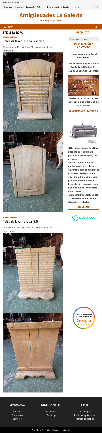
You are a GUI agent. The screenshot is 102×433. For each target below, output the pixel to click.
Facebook (30, 7)
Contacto (75, 7)
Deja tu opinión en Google (58, 7)
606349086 (83, 57)
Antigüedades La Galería (51, 15)
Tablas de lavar (10, 37)
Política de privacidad (84, 415)
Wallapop (41, 7)
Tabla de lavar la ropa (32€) (21, 222)
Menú (8, 27)
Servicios (8, 7)
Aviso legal (85, 411)
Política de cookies (84, 418)
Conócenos (19, 7)
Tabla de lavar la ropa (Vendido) (24, 41)
